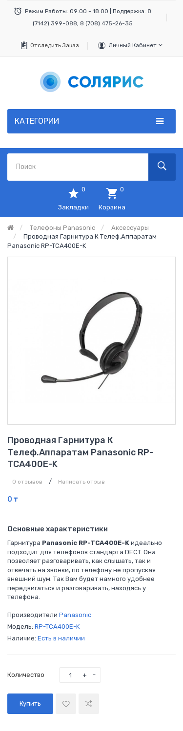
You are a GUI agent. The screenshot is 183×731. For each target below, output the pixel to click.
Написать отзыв (81, 481)
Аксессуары (130, 227)
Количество (25, 674)
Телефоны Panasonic (62, 227)
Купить (30, 703)
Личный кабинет (136, 45)
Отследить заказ (54, 45)
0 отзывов (27, 481)
